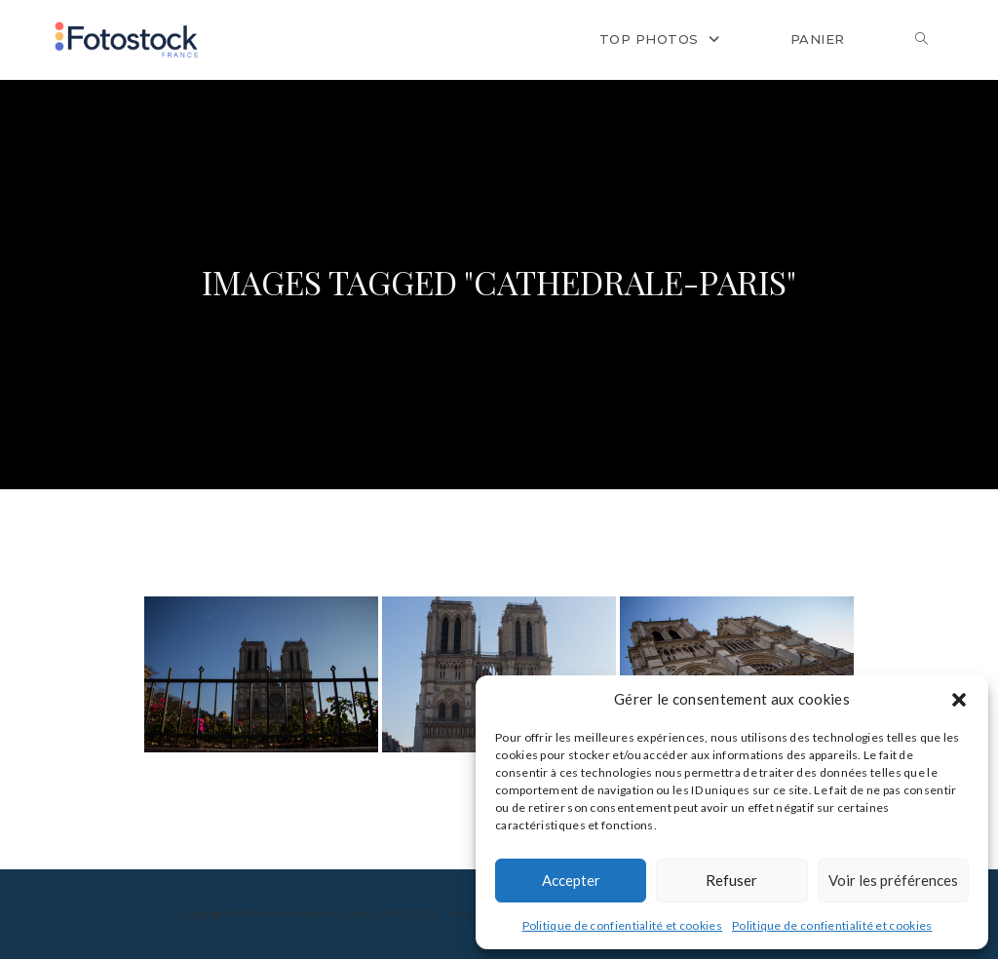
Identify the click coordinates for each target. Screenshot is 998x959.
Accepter (571, 880)
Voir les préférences (893, 880)
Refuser (731, 880)
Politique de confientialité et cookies (622, 925)
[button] (959, 700)
